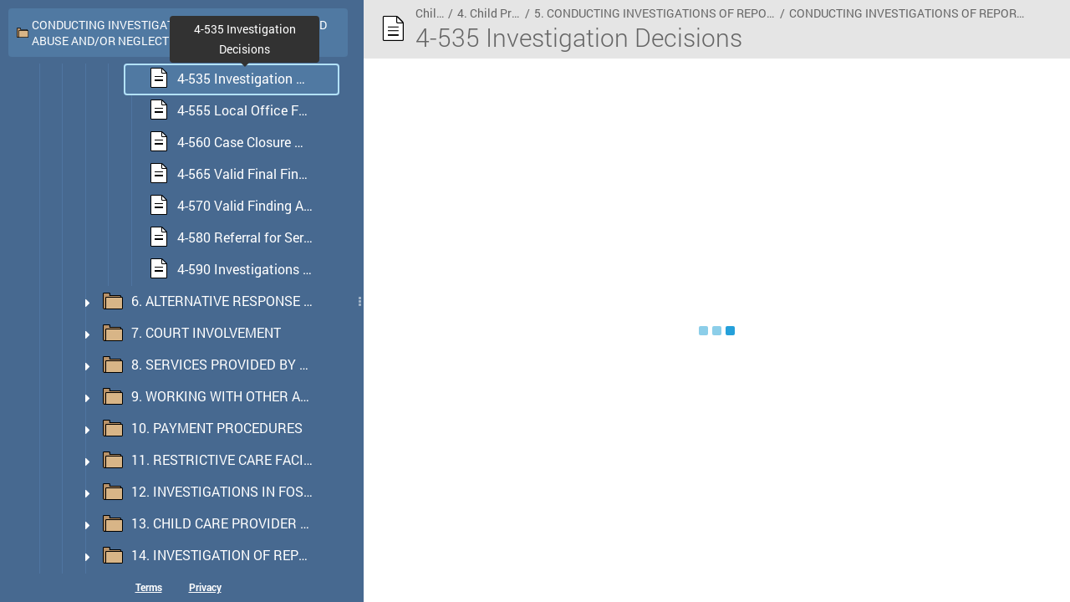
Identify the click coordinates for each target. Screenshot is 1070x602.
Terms (148, 587)
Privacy (205, 587)
